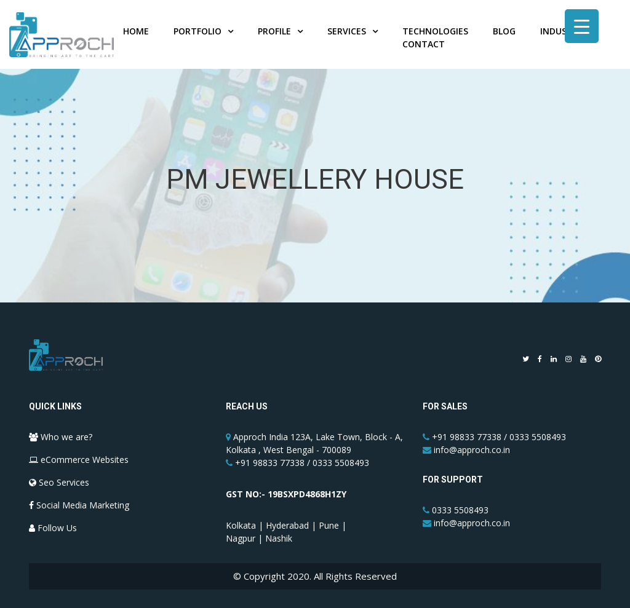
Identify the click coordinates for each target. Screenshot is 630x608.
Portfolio (197, 31)
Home (136, 31)
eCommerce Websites (79, 459)
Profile (274, 31)
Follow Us (53, 528)
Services (346, 31)
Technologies (435, 31)
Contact (423, 44)
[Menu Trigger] (582, 26)
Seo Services (59, 482)
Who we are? (60, 437)
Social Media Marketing (79, 505)
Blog (504, 31)
